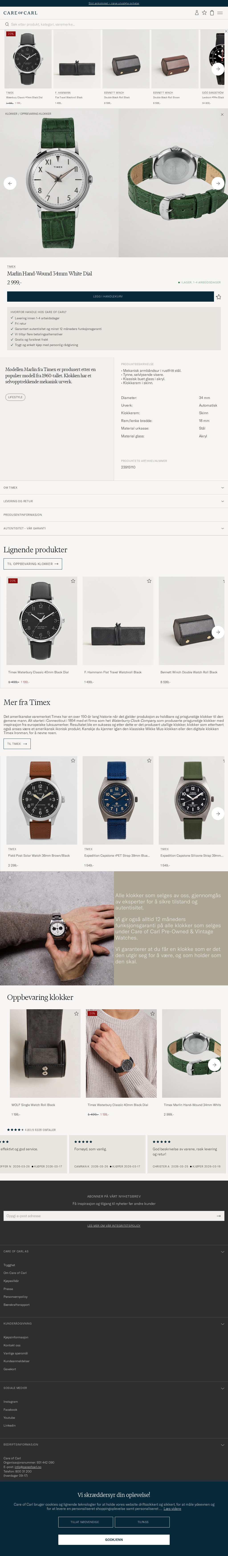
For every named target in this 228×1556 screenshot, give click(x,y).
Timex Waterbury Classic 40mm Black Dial (38, 672)
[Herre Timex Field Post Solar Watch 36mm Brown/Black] (41, 800)
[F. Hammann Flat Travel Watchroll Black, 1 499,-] (77, 67)
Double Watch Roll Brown (166, 97)
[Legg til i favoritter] (72, 582)
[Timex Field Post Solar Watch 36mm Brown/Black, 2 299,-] (42, 812)
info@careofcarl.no (28, 1467)
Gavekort (10, 1369)
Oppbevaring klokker (35, 113)
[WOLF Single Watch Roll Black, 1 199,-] (45, 1063)
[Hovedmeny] (220, 12)
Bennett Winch (114, 92)
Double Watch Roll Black (117, 97)
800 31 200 (23, 1471)
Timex (10, 92)
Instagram (11, 1402)
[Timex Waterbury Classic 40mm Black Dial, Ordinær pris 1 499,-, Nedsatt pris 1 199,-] (28, 67)
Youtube (9, 1418)
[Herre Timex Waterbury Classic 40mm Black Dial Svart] (28, 59)
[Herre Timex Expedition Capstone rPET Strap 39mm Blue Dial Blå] (118, 800)
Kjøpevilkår (11, 1281)
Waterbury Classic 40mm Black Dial (24, 97)
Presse (8, 1289)
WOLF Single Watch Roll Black (33, 1105)
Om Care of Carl (15, 1273)
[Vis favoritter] (204, 12)
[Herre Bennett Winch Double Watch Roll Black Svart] (126, 59)
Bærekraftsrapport (17, 1305)
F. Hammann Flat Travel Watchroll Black (112, 672)
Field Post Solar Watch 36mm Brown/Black (39, 856)
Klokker (11, 113)
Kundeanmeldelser (17, 1361)
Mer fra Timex (27, 702)
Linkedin (10, 1425)
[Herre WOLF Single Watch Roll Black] (45, 1053)
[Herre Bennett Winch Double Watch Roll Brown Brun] (175, 59)
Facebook (10, 1410)
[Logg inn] (196, 13)
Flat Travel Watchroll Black (68, 97)
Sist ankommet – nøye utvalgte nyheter (114, 3)
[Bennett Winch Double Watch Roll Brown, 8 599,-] (175, 67)
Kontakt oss (12, 1345)
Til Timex (17, 743)
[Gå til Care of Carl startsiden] (20, 13)
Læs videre (172, 1509)
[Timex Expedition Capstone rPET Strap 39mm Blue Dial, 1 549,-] (118, 812)
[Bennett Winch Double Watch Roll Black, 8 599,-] (126, 67)
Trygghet (9, 1265)
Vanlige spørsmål (16, 1353)
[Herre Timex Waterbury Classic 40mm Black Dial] (121, 1053)
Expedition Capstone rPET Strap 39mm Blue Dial (115, 856)
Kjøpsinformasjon (16, 1337)
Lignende (35, 549)
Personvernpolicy (15, 1297)
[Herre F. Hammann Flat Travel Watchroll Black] (77, 59)
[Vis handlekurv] (212, 12)
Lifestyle (15, 397)
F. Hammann (63, 92)
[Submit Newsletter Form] (218, 1215)
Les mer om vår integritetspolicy (114, 1225)
